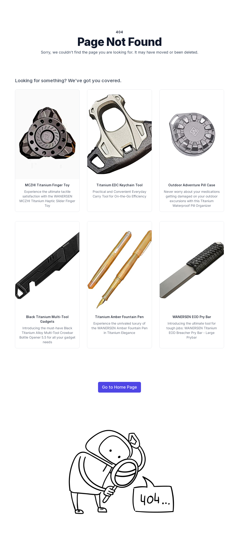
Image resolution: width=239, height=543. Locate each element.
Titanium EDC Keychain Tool (119, 185)
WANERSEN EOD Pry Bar (191, 317)
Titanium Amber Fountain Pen (119, 317)
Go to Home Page (119, 387)
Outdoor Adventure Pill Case (191, 185)
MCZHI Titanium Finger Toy (47, 185)
